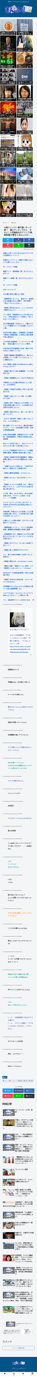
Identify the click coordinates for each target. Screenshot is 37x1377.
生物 (25, 1081)
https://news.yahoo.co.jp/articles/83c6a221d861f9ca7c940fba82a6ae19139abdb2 (20, 649)
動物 (20, 1081)
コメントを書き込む (18, 1348)
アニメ (5, 1081)
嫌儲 (5, 1077)
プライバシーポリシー (18, 1368)
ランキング (13, 1081)
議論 (31, 1081)
